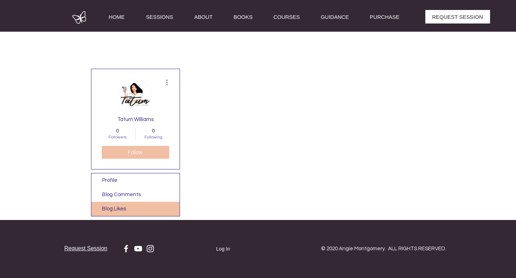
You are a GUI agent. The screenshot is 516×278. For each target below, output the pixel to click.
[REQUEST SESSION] (457, 17)
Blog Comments (121, 194)
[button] (286, 17)
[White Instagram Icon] (150, 248)
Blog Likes (114, 208)
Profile (109, 180)
